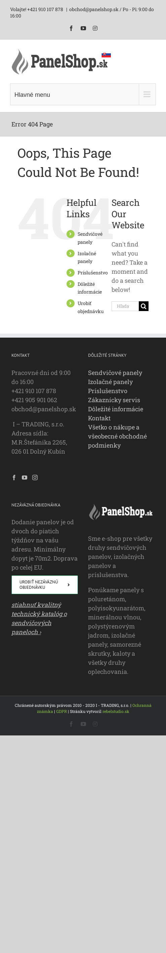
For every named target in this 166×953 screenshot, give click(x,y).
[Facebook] (14, 477)
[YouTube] (24, 477)
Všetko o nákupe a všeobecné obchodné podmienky (117, 436)
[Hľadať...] (125, 306)
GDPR (61, 711)
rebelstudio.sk (115, 711)
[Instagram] (35, 477)
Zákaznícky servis (114, 400)
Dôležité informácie (115, 409)
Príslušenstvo (93, 272)
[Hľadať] (144, 306)
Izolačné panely (110, 382)
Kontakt (99, 418)
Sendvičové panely (115, 373)
